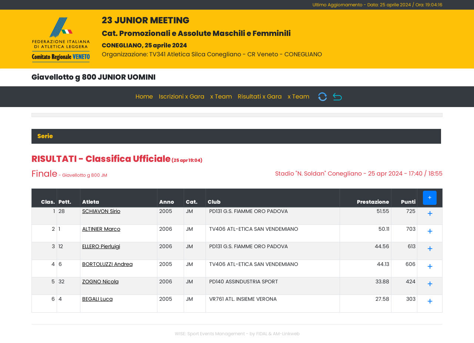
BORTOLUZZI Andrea (107, 264)
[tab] (429, 214)
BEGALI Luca (97, 299)
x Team (221, 97)
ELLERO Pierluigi (101, 246)
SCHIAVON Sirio (101, 211)
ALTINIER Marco (101, 229)
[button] (430, 215)
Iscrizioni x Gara (181, 97)
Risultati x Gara (260, 97)
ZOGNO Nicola (100, 281)
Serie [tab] (45, 136)
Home (144, 97)
